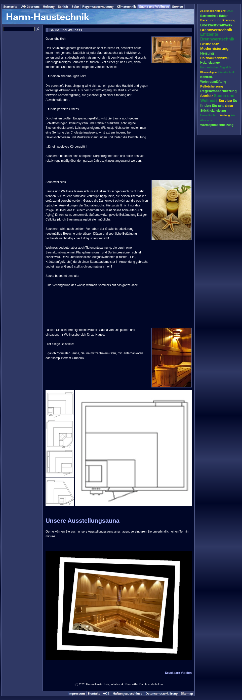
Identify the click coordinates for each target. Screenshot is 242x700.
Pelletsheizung (211, 86)
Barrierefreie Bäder (214, 16)
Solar (229, 106)
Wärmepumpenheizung (216, 125)
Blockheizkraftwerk (216, 25)
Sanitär (206, 96)
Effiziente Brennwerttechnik (217, 36)
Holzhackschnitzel (214, 58)
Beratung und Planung (217, 20)
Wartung (225, 115)
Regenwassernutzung (218, 91)
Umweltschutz (209, 115)
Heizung (207, 53)
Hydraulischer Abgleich (215, 67)
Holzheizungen (211, 62)
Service (225, 100)
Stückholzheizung (213, 110)
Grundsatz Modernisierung (214, 46)
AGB (230, 10)
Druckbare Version (178, 673)
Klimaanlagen (208, 72)
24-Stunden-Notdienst (213, 11)
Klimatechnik (225, 72)
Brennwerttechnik (216, 30)
